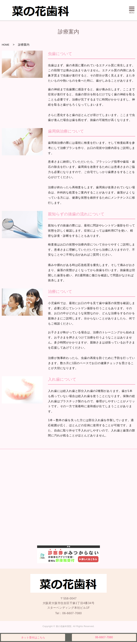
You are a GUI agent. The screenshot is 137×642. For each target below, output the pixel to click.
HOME (5, 44)
